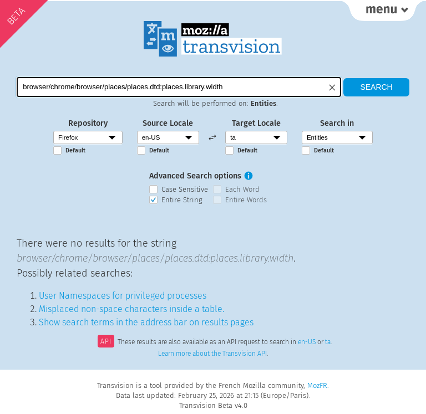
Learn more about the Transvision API (212, 353)
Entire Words (246, 200)
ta (328, 342)
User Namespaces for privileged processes (122, 295)
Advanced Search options (195, 176)
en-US (307, 342)
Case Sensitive (184, 189)
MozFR (317, 385)
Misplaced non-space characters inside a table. (131, 309)
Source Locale (168, 123)
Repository (88, 123)
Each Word (242, 189)
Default (75, 150)
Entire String (181, 200)
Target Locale (256, 123)
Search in (337, 123)
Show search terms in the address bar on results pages (146, 322)
